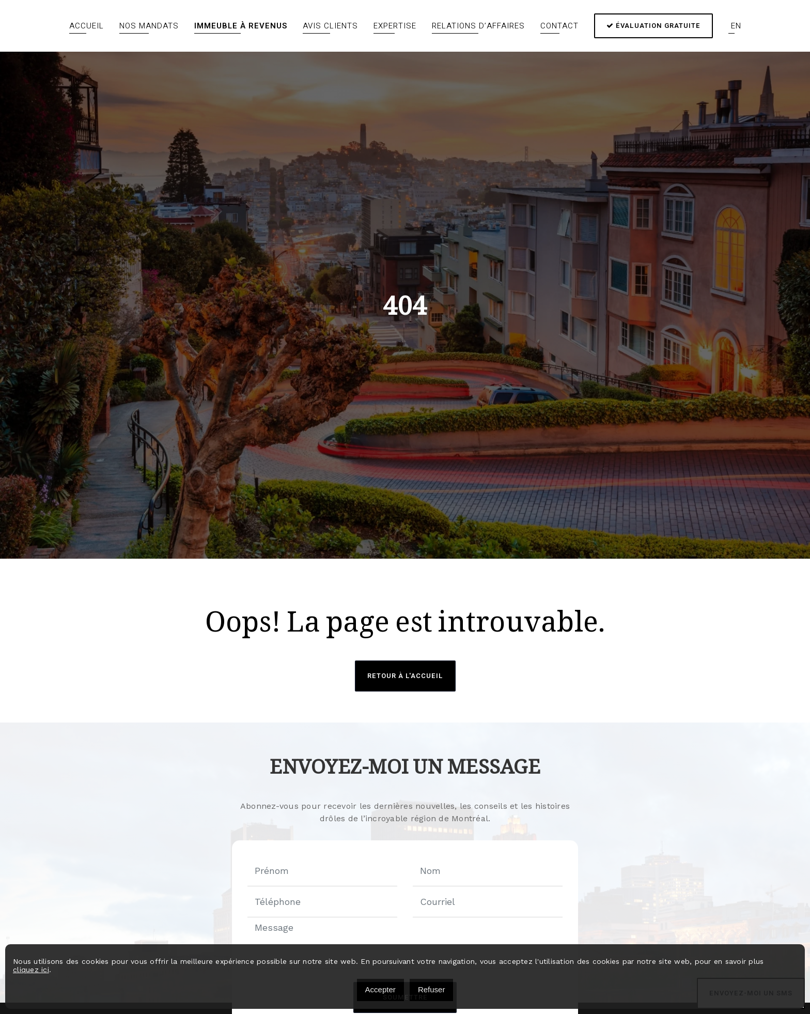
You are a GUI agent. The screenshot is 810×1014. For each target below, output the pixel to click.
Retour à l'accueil (405, 676)
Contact (559, 26)
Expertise (394, 26)
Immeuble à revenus (240, 26)
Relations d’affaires (478, 26)
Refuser (431, 989)
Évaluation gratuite (653, 25)
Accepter (380, 989)
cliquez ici (31, 969)
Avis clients (330, 26)
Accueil (86, 26)
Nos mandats (149, 26)
